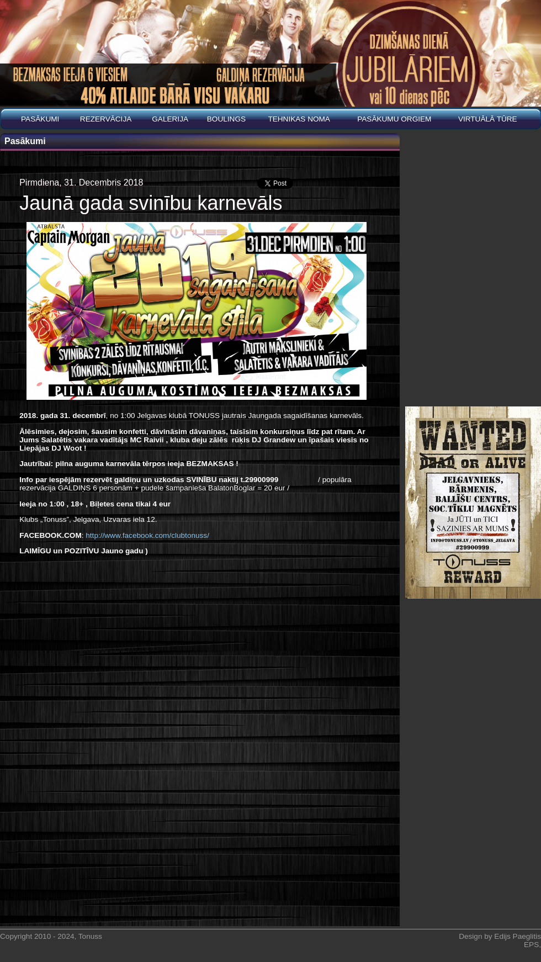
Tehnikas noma (299, 119)
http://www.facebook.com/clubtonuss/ (147, 535)
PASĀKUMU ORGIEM (394, 119)
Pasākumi (40, 119)
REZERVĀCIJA (105, 119)
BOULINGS (226, 119)
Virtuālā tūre (487, 119)
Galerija (170, 119)
